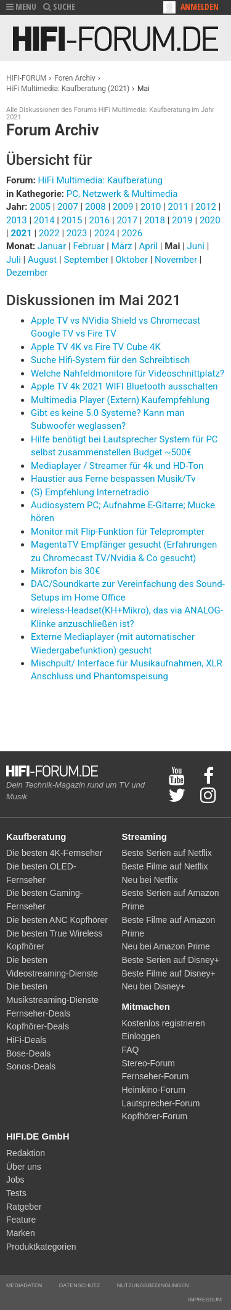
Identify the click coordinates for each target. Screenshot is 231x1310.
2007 (67, 206)
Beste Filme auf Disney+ (169, 973)
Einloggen (141, 1036)
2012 (205, 206)
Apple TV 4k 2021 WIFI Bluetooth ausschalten (124, 386)
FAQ (130, 1050)
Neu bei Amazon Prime (166, 946)
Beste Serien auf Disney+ (170, 960)
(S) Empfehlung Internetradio (90, 492)
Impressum (205, 1299)
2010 (150, 206)
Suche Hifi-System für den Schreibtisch (110, 359)
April (149, 246)
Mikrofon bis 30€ (65, 571)
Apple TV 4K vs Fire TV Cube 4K (96, 347)
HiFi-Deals (26, 1040)
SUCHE (59, 6)
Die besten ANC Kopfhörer (57, 920)
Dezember (27, 272)
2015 (72, 220)
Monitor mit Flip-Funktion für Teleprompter (118, 531)
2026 (131, 233)
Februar (90, 246)
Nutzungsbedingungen (153, 1285)
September (86, 259)
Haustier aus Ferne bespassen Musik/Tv (113, 478)
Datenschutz (79, 1285)
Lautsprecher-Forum (161, 1103)
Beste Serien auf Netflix (167, 853)
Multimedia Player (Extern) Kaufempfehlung (120, 399)
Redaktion (25, 1153)
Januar (53, 246)
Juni (197, 246)
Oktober (132, 259)
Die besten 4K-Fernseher (54, 853)
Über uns (23, 1167)
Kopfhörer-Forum (155, 1116)
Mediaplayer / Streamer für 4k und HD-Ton (117, 465)
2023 (77, 233)
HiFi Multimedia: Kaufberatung (100, 180)
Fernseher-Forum (155, 1076)
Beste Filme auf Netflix (165, 866)
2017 (126, 220)
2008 (95, 206)
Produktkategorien (41, 1247)
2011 (178, 206)
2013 (16, 220)
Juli (14, 259)
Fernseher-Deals (38, 1013)
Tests (16, 1193)
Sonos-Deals (30, 1066)
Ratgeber (24, 1207)
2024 (104, 233)
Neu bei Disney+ (153, 986)
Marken (20, 1233)
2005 (40, 206)
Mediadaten (24, 1285)
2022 (49, 233)
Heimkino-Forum (153, 1090)
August (43, 259)
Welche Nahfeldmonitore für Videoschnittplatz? (127, 373)
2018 (154, 220)
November (177, 259)
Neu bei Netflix (150, 880)
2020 (210, 220)
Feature (21, 1219)
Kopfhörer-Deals (37, 1026)
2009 (123, 206)
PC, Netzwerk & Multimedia (122, 193)
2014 (44, 220)
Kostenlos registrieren (163, 1023)
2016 (99, 220)
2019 (182, 220)
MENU (21, 6)
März (123, 246)
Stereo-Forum (148, 1063)
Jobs (15, 1179)
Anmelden (199, 6)
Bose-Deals (28, 1053)
